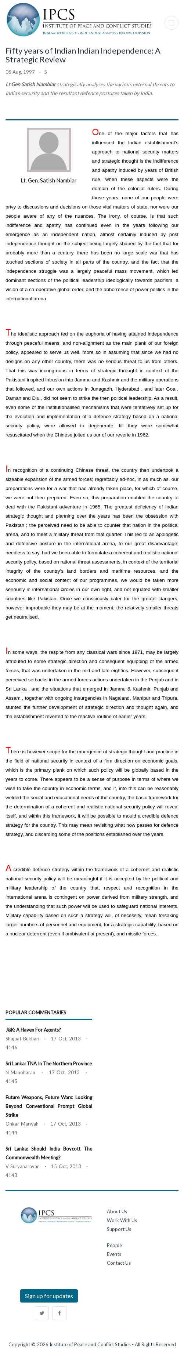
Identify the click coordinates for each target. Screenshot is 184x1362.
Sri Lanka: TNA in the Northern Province (49, 1063)
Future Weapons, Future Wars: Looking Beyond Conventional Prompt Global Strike (49, 1106)
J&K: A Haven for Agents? (33, 1030)
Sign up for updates (49, 1295)
